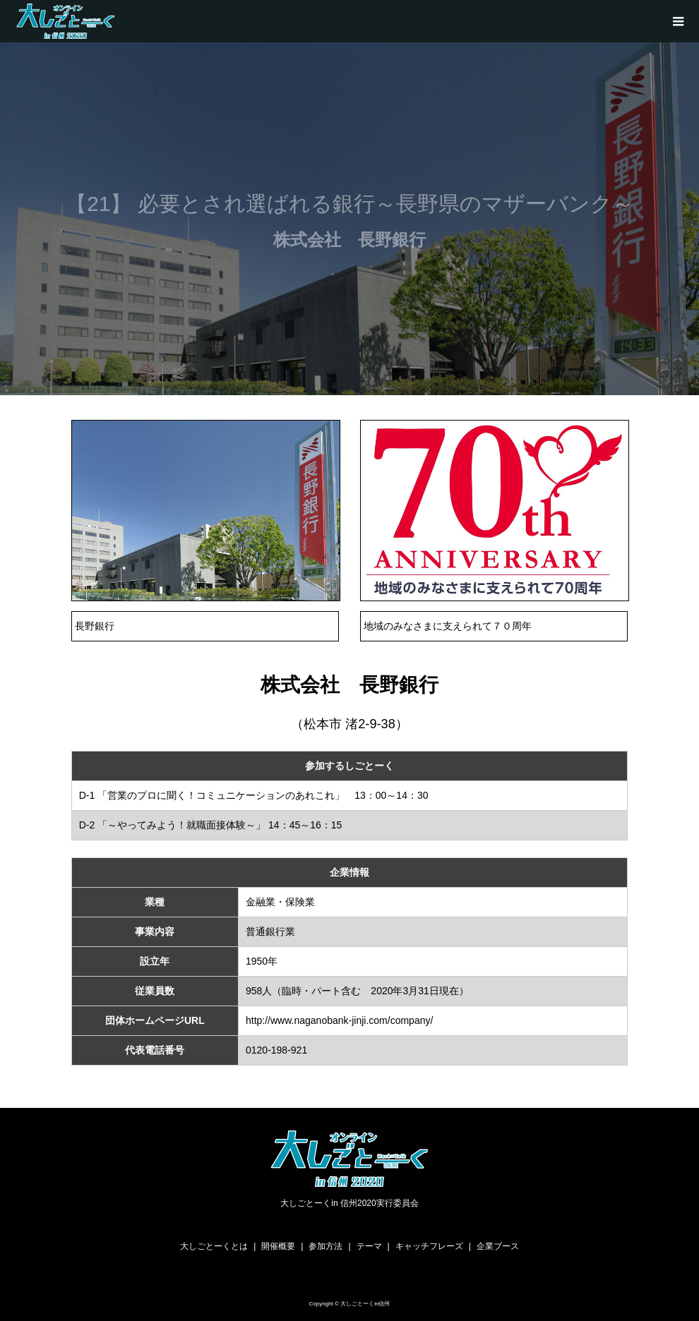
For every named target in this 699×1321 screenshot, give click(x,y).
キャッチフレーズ (429, 1246)
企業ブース (498, 1246)
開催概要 (278, 1246)
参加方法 (325, 1246)
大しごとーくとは (214, 1246)
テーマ (369, 1246)
